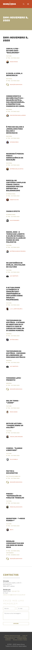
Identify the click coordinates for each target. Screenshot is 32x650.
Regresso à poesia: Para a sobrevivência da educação (15, 157)
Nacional (9, 109)
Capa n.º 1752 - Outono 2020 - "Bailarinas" (12, 51)
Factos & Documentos (13, 476)
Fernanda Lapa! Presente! (13, 379)
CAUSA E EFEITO (13, 211)
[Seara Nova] (11, 4)
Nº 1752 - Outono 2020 (12, 58)
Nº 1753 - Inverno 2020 (12, 554)
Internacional (10, 193)
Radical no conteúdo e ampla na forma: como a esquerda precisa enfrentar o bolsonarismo (16, 185)
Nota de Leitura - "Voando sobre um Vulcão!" (14, 425)
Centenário (10, 552)
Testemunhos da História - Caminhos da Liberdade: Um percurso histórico (15, 354)
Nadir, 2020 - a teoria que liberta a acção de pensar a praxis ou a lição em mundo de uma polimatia (16, 237)
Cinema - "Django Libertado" (14, 449)
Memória (9, 333)
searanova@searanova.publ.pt (14, 595)
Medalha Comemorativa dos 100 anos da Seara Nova (15, 544)
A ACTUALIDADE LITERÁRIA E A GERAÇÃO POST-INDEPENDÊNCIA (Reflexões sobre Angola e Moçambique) (14, 294)
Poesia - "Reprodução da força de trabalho (15, 496)
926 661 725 (15, 591)
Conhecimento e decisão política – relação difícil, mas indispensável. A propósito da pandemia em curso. (15, 101)
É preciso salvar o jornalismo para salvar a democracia (15, 130)
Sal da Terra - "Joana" (12, 402)
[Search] (22, 4)
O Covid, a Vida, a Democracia (14, 74)
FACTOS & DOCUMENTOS (12, 472)
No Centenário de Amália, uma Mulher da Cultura (15, 265)
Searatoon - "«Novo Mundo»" (15, 519)
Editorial (9, 78)
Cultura (8, 56)
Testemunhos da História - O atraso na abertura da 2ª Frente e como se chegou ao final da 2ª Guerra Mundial (15, 325)
